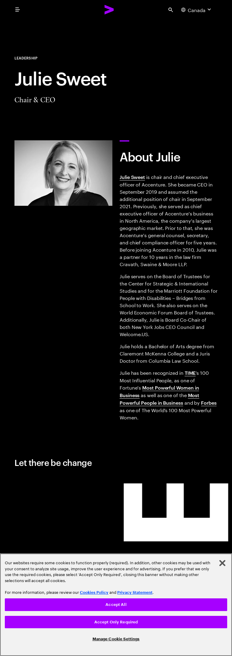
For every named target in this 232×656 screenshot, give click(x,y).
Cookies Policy (94, 592)
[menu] (17, 9)
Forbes (209, 402)
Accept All (115, 605)
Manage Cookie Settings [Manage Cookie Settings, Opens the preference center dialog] (116, 639)
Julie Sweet (132, 177)
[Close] (222, 563)
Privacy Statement (134, 592)
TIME (190, 372)
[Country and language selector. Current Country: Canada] (197, 9)
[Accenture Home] (109, 9)
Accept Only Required (116, 622)
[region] (116, 604)
